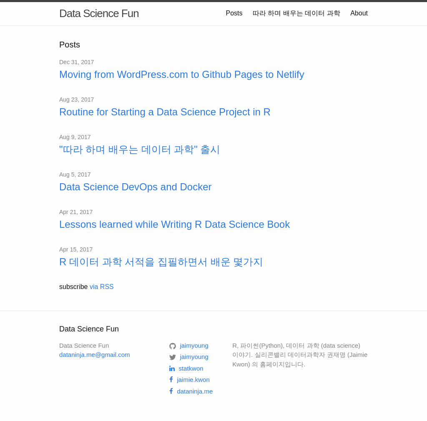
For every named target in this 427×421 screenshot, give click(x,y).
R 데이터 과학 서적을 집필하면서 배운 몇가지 (161, 261)
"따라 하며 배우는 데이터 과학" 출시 (139, 149)
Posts (234, 13)
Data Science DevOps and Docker (135, 186)
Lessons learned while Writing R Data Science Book (174, 224)
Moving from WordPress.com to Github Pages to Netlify (181, 74)
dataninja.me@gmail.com (94, 354)
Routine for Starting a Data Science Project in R (165, 111)
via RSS (102, 286)
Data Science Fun (99, 13)
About (359, 13)
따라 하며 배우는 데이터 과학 (296, 13)
